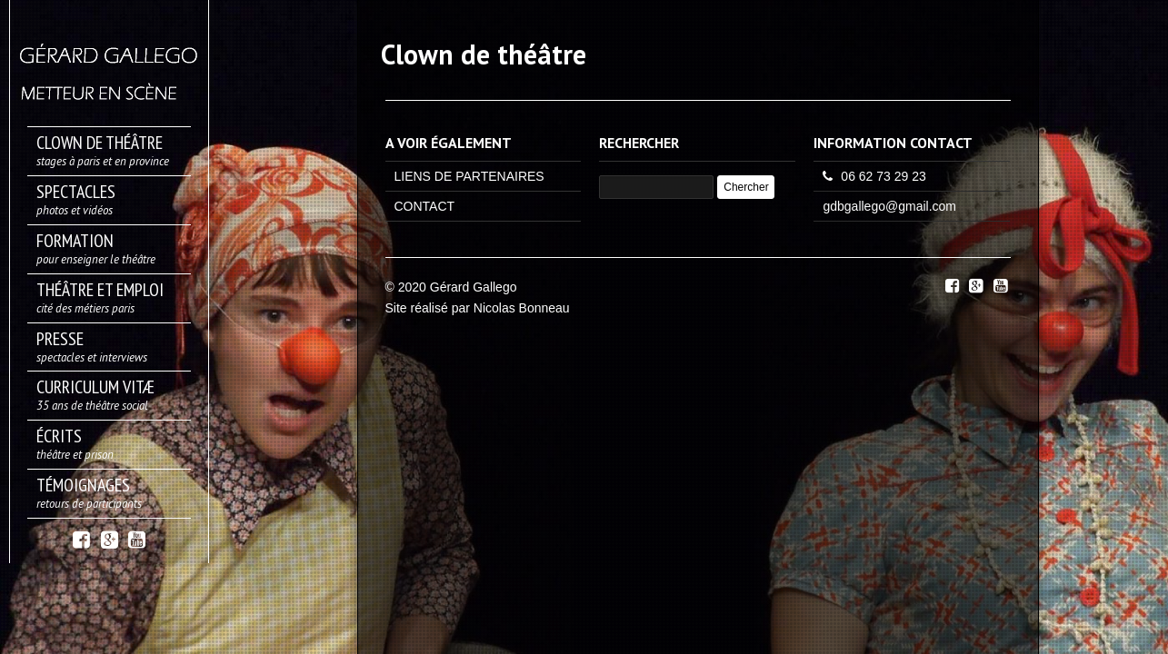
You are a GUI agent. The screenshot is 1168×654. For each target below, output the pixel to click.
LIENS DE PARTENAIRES (469, 176)
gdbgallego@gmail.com (889, 206)
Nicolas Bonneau (522, 308)
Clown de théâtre (483, 54)
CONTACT (424, 206)
